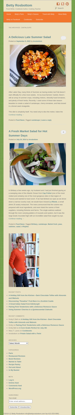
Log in (11, 380)
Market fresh (52, 224)
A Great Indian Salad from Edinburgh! (24, 304)
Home (9, 14)
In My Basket (14, 370)
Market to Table (15, 362)
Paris (11, 353)
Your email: (13, 398)
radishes (12, 227)
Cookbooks (28, 19)
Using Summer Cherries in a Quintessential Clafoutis (31, 310)
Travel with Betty (48, 14)
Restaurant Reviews (17, 356)
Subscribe (39, 19)
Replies (25, 227)
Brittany (34, 224)
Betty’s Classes (33, 14)
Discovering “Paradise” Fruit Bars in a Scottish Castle (31, 301)
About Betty (62, 14)
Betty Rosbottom (19, 5)
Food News (20, 120)
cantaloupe (35, 120)
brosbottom (37, 41)
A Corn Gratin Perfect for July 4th (33, 328)
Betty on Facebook (13, 19)
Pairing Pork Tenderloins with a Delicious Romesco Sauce (33, 307)
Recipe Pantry (14, 364)
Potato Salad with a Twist (30, 334)
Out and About (15, 367)
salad (18, 227)
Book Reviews (15, 359)
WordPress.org (15, 388)
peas (60, 224)
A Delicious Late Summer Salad (30, 37)
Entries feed (14, 383)
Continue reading (16, 115)
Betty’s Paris (19, 14)
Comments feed (15, 386)
